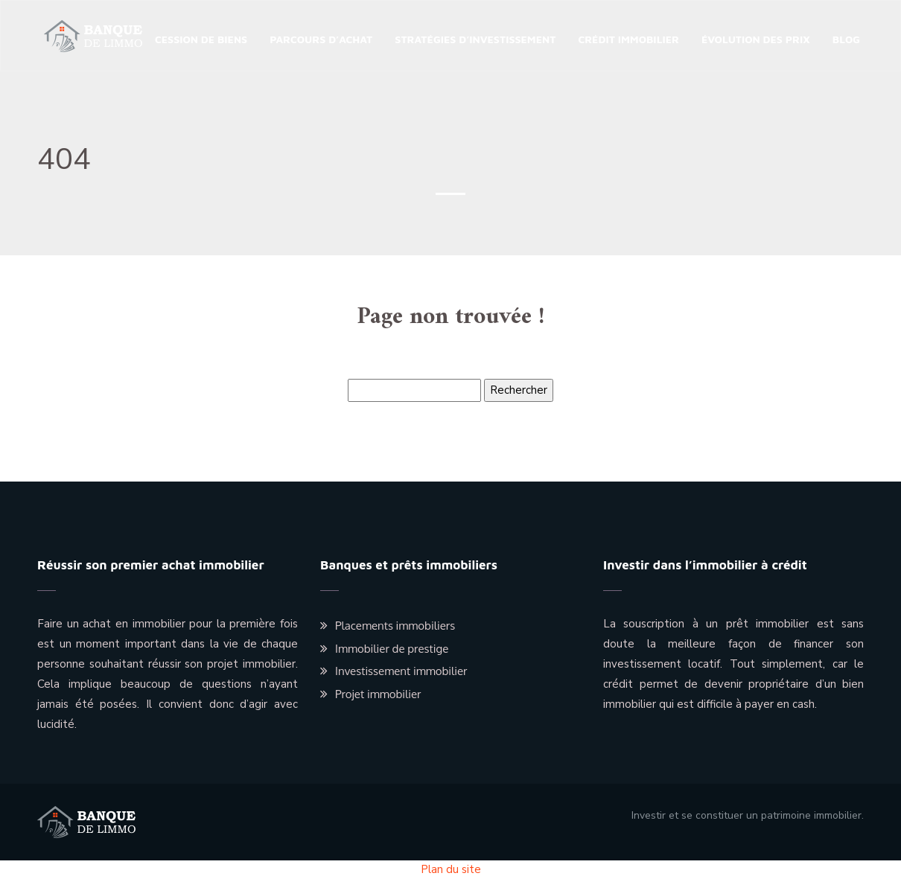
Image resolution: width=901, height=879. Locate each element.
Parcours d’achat (321, 39)
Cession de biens (201, 39)
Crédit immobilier (628, 39)
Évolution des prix (755, 39)
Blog (846, 39)
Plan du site (451, 869)
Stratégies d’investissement (475, 39)
